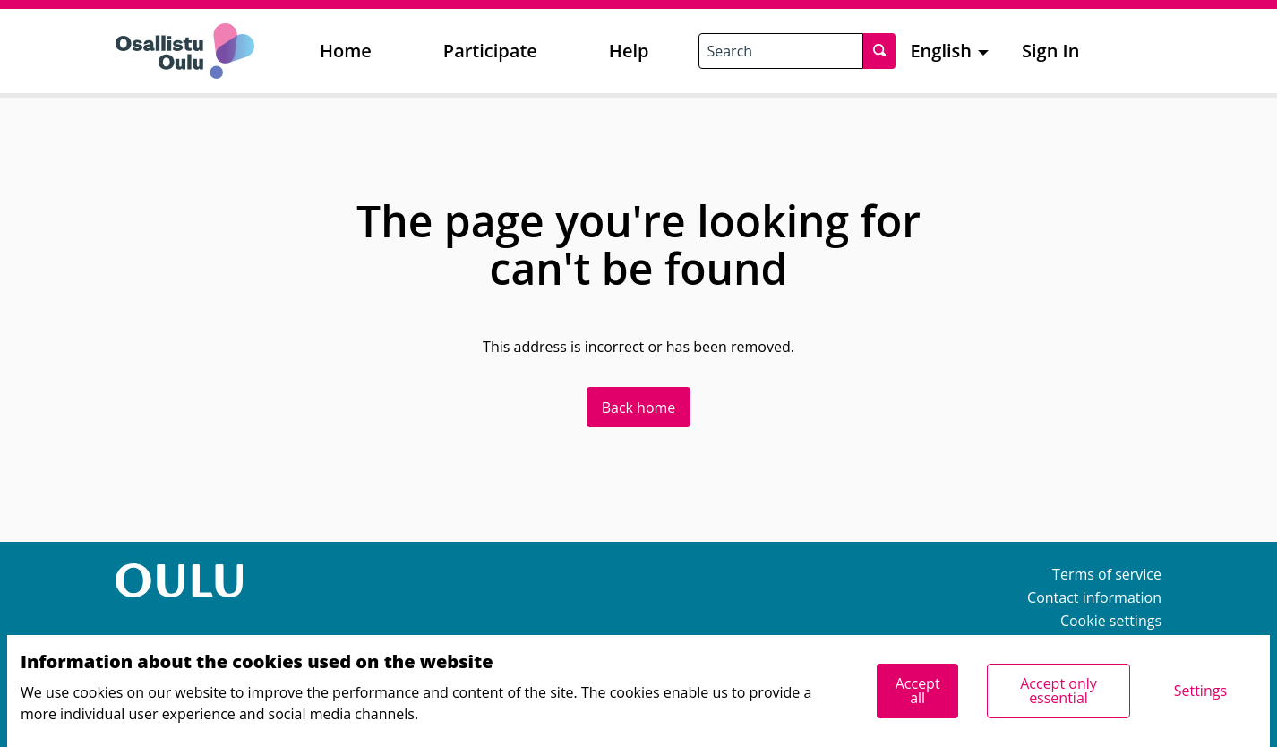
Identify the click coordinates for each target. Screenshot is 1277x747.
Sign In (1050, 51)
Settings (1200, 690)
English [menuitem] (941, 51)
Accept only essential (1058, 691)
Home (346, 51)
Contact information (1094, 597)
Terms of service (1106, 574)
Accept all (918, 691)
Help (629, 51)
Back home (639, 407)
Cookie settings (1110, 621)
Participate (490, 51)
